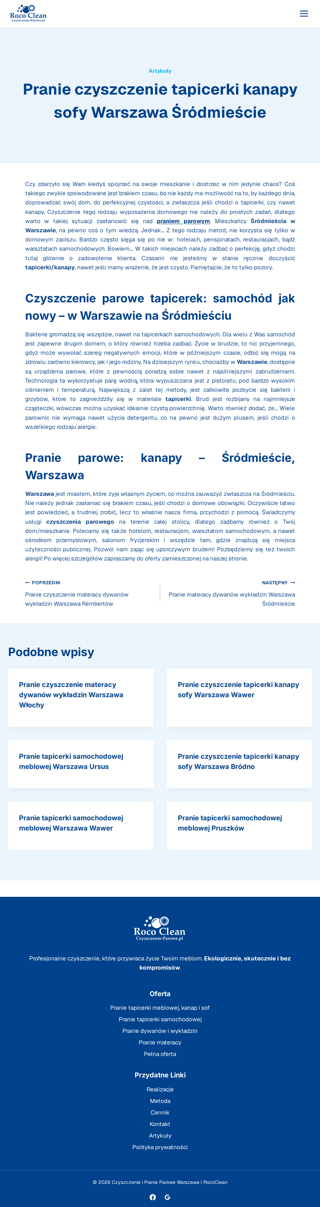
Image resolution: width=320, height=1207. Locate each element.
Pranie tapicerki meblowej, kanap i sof (160, 1007)
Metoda (160, 1101)
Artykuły (160, 70)
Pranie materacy (160, 1042)
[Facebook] (152, 1197)
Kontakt (160, 1124)
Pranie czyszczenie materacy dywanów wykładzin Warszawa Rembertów (89, 592)
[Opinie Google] (167, 1197)
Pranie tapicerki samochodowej (160, 1019)
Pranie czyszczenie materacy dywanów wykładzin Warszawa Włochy (71, 695)
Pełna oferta (160, 1054)
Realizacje (160, 1089)
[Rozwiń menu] (304, 13)
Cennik (160, 1112)
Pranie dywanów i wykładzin (160, 1031)
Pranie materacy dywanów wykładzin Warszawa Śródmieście (230, 592)
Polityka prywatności (160, 1147)
